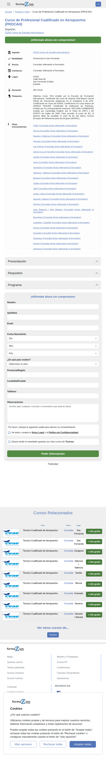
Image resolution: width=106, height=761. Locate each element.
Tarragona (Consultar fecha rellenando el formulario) (57, 167)
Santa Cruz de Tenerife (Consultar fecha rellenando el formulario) (63, 152)
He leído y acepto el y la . (45, 432)
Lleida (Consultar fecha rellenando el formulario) (55, 183)
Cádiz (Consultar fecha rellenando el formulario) (55, 125)
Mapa (10, 657)
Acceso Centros (15, 678)
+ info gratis (94, 531)
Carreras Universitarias (68, 673)
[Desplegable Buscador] (98, 4)
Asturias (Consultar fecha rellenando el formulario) (56, 141)
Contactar (12, 687)
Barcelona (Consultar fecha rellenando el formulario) (57, 217)
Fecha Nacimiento (16, 334)
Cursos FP (62, 662)
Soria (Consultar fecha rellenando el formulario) (55, 162)
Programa (15, 285)
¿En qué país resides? (19, 360)
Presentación (17, 261)
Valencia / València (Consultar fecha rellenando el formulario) (61, 173)
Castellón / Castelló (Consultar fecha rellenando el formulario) (61, 222)
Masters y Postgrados (67, 657)
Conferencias (63, 667)
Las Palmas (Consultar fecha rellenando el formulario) (58, 146)
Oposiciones (63, 678)
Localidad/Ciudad (16, 381)
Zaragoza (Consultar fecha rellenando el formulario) (57, 249)
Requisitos (15, 273)
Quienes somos (14, 662)
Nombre (11, 302)
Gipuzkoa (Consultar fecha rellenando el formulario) (57, 238)
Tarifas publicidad (15, 667)
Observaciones (15, 402)
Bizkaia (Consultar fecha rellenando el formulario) (56, 178)
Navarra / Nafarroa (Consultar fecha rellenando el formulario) (61, 136)
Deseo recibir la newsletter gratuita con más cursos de (43, 441)
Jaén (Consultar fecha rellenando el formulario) (54, 188)
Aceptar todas (82, 744)
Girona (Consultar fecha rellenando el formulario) (55, 228)
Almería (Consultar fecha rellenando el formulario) (56, 204)
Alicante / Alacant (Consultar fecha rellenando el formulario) (60, 199)
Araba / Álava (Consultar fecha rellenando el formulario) (58, 194)
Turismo (53, 635)
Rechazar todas (53, 744)
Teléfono (11, 391)
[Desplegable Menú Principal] (8, 4)
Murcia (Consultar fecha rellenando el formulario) (55, 131)
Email (10, 323)
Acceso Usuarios (15, 673)
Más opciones (23, 744)
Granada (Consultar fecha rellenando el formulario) (56, 233)
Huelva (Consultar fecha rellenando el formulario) (55, 243)
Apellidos (12, 313)
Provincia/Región (16, 370)
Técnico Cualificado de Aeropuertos (40, 530)
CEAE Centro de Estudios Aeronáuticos (24, 33)
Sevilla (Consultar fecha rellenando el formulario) (55, 157)
